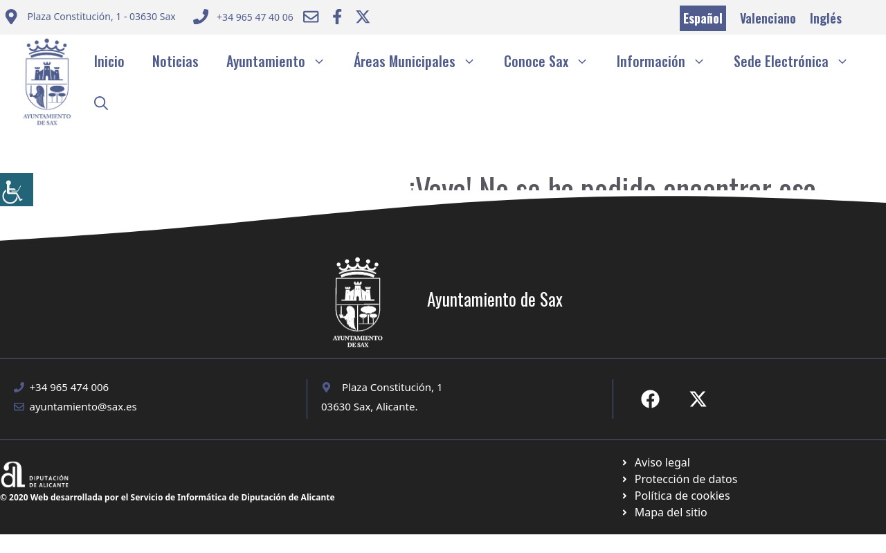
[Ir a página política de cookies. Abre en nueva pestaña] (678, 479)
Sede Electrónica (798, 61)
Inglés (826, 18)
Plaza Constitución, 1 (392, 387)
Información (668, 61)
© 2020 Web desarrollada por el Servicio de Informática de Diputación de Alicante (167, 497)
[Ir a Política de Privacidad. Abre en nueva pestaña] (655, 462)
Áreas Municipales (422, 61)
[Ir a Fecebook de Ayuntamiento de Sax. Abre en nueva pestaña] (650, 399)
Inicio (109, 61)
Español (703, 18)
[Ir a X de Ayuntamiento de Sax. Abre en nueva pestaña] (698, 399)
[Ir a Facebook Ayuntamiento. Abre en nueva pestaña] (337, 17)
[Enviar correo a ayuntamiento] (89, 18)
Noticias (175, 61)
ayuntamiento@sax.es (83, 406)
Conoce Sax (553, 61)
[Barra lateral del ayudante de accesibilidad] (16, 189)
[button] (101, 102)
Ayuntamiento (283, 61)
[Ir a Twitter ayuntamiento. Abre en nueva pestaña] (363, 17)
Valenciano (768, 18)
